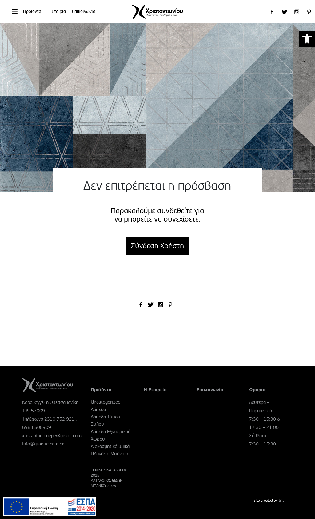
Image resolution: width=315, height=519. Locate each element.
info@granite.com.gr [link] (43, 444)
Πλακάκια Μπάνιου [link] (109, 454)
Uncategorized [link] (105, 402)
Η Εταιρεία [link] (155, 390)
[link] (307, 39)
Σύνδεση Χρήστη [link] (157, 246)
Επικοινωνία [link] (83, 11)
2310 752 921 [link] (59, 419)
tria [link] (281, 500)
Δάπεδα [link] (98, 409)
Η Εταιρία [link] (56, 11)
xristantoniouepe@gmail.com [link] (52, 435)
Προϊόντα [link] (26, 11)
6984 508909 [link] (36, 427)
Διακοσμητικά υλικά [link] (110, 446)
